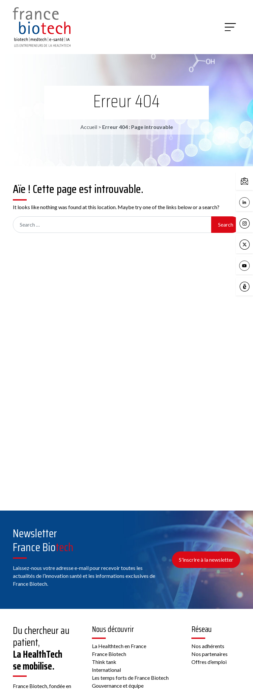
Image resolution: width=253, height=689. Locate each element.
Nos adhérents (207, 646)
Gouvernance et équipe (118, 685)
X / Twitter (246, 244)
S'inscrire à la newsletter (206, 559)
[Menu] (230, 27)
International (106, 670)
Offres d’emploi (209, 662)
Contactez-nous (246, 181)
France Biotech (109, 654)
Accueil (88, 127)
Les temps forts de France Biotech (130, 677)
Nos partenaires (209, 654)
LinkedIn (246, 202)
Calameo (246, 287)
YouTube (246, 266)
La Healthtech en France (119, 646)
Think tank (104, 662)
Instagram (246, 223)
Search (225, 224)
